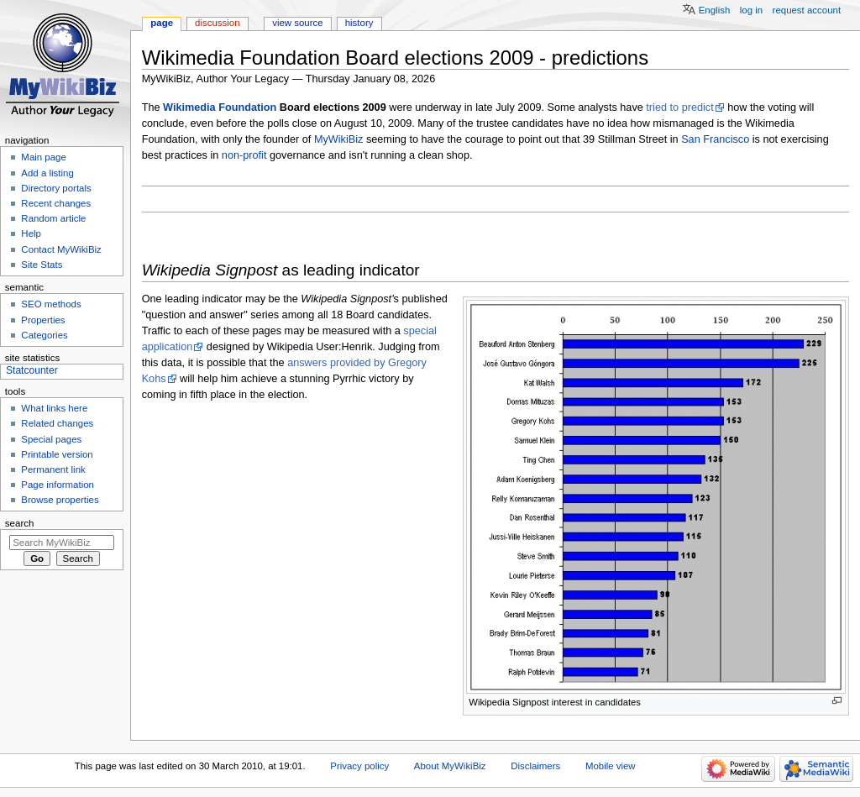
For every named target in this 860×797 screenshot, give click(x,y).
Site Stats (41, 265)
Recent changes (56, 203)
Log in (751, 10)
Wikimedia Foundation (219, 107)
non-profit (244, 155)
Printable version (56, 454)
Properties (43, 320)
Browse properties (59, 500)
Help (31, 233)
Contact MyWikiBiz (61, 249)
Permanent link (53, 469)
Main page (43, 157)
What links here (54, 408)
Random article (53, 218)
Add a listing (47, 173)
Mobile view (610, 766)
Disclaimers (535, 766)
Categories (44, 335)
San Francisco (715, 139)
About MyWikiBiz (450, 766)
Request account (807, 10)
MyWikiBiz (339, 139)
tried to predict (679, 107)
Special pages (51, 439)
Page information (57, 485)
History (359, 23)
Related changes (57, 423)
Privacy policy (359, 766)
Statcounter (32, 370)
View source (297, 23)
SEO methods (51, 304)
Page (161, 23)
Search (19, 523)
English (715, 10)
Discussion (217, 23)
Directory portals (56, 188)
